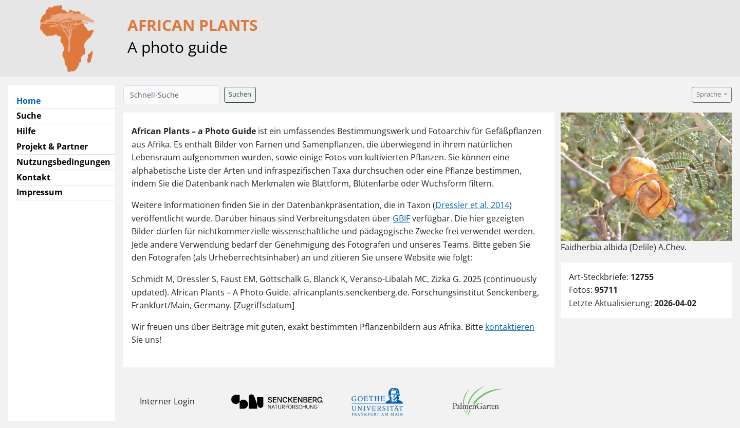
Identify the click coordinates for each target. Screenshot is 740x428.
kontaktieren (509, 326)
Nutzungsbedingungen (63, 162)
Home (32, 100)
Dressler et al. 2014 (472, 205)
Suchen (240, 94)
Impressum (39, 192)
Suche (28, 115)
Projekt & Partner (52, 146)
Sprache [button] (709, 94)
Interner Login (167, 401)
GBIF (401, 218)
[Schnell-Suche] (171, 94)
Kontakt (33, 177)
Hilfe (25, 131)
